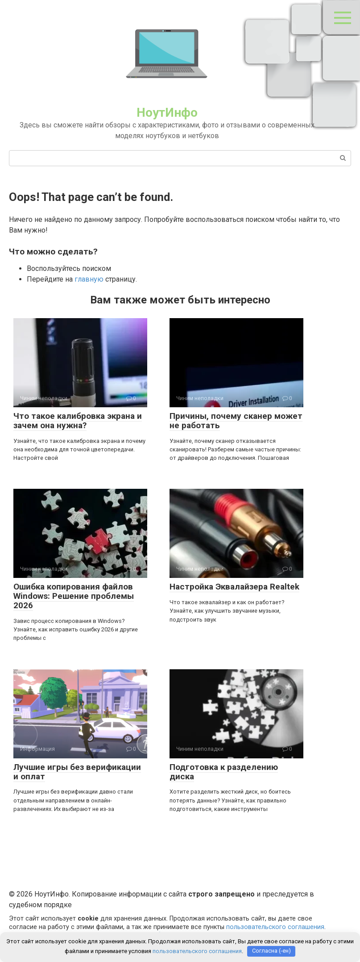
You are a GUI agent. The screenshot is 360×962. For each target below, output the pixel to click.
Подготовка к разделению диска (224, 772)
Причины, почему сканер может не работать (236, 420)
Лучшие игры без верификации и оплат (77, 772)
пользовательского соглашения (275, 927)
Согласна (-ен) (271, 951)
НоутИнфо (167, 112)
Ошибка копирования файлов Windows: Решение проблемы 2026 (73, 595)
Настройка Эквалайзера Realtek (234, 586)
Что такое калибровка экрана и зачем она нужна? (77, 420)
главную (88, 279)
